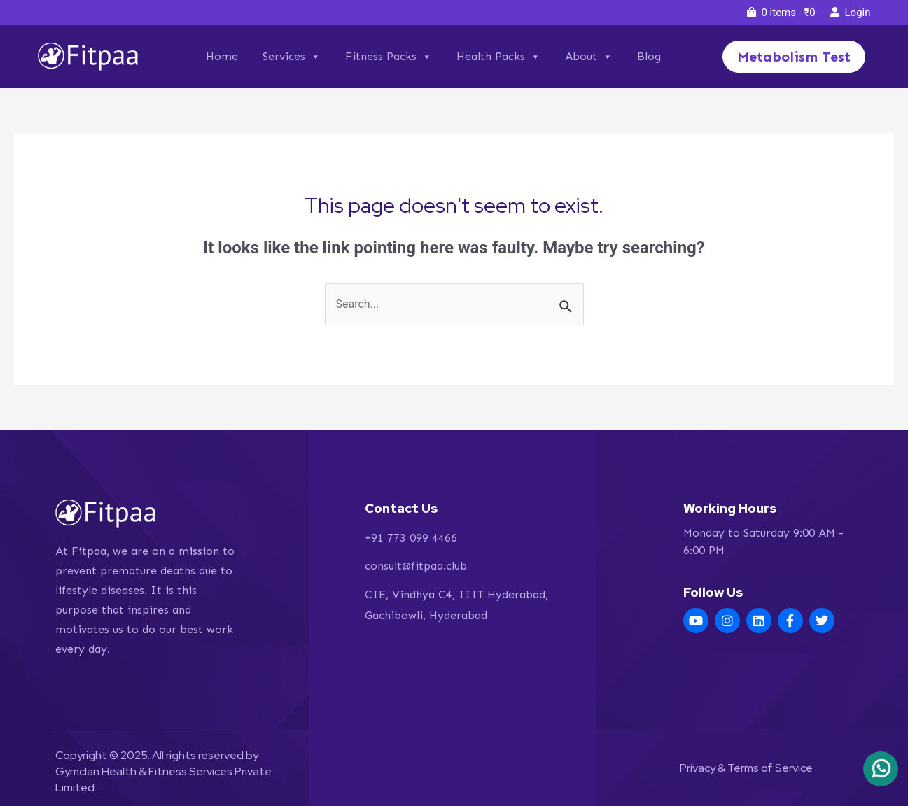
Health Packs (498, 56)
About (589, 56)
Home (222, 56)
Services (292, 56)
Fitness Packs (388, 56)
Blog (649, 56)
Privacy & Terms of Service (746, 768)
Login (850, 12)
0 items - (781, 12)
